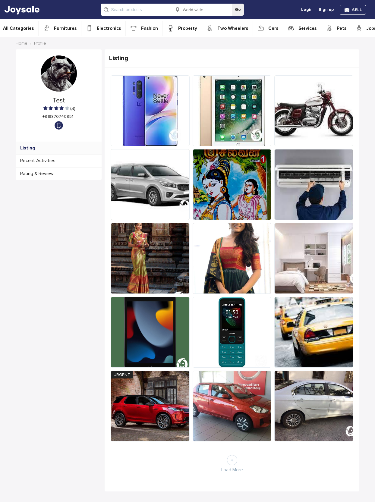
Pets (341, 28)
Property (187, 28)
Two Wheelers (232, 28)
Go (238, 9)
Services (307, 28)
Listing (27, 148)
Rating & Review (37, 174)
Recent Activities (37, 161)
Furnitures (65, 28)
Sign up (326, 9)
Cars (273, 28)
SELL (357, 9)
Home (21, 43)
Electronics (109, 28)
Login (307, 9)
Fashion (149, 28)
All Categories (18, 28)
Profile (40, 43)
